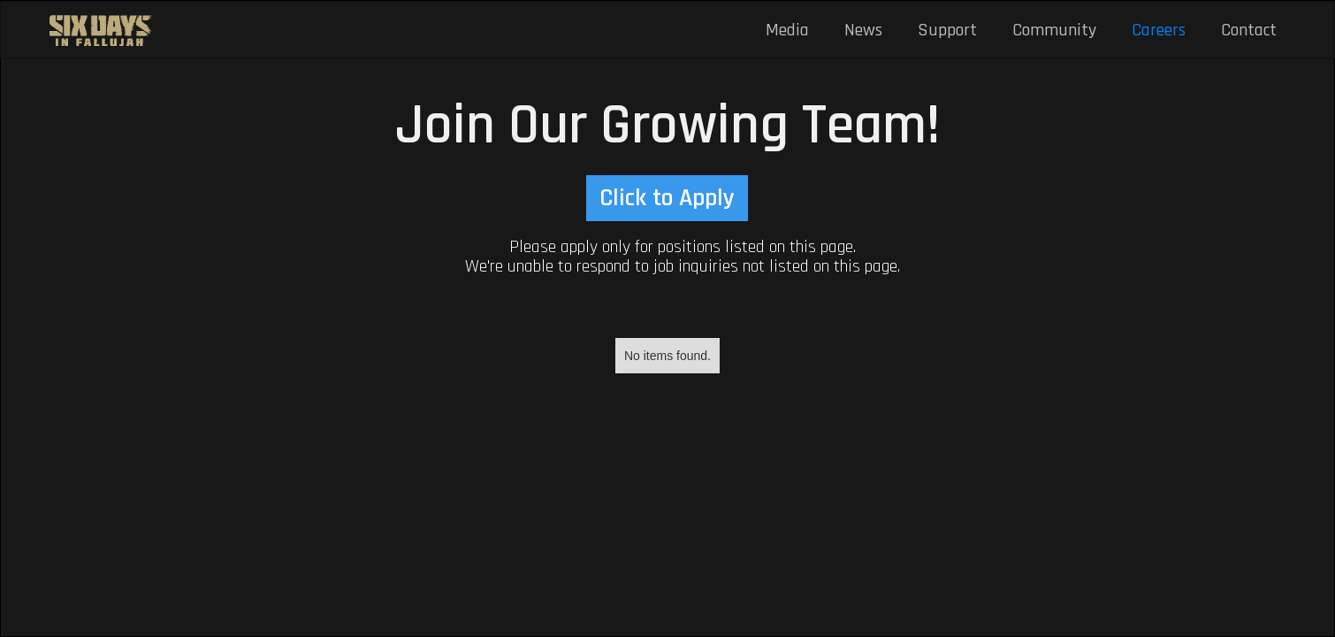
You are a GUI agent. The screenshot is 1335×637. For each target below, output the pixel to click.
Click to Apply (667, 198)
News (863, 30)
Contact (1249, 30)
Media (787, 30)
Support (947, 30)
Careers (1159, 30)
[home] (102, 30)
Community (1054, 30)
